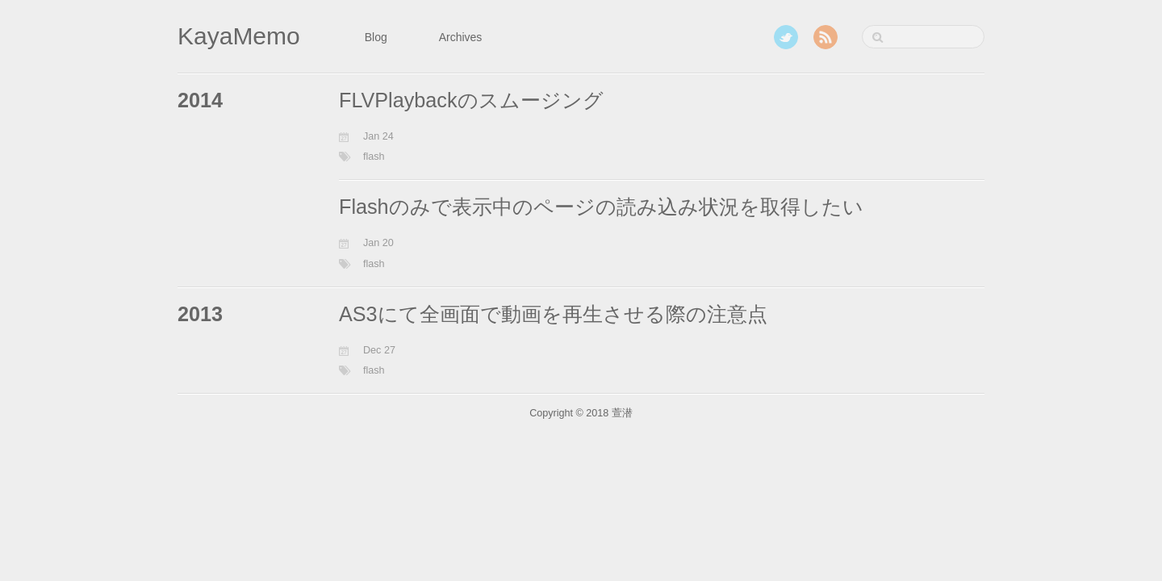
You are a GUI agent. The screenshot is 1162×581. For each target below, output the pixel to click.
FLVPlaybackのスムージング (471, 100)
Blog (376, 37)
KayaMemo (239, 36)
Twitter (786, 37)
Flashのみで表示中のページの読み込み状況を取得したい (601, 206)
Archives (461, 37)
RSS (825, 37)
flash (374, 156)
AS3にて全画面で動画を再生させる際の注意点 (553, 314)
